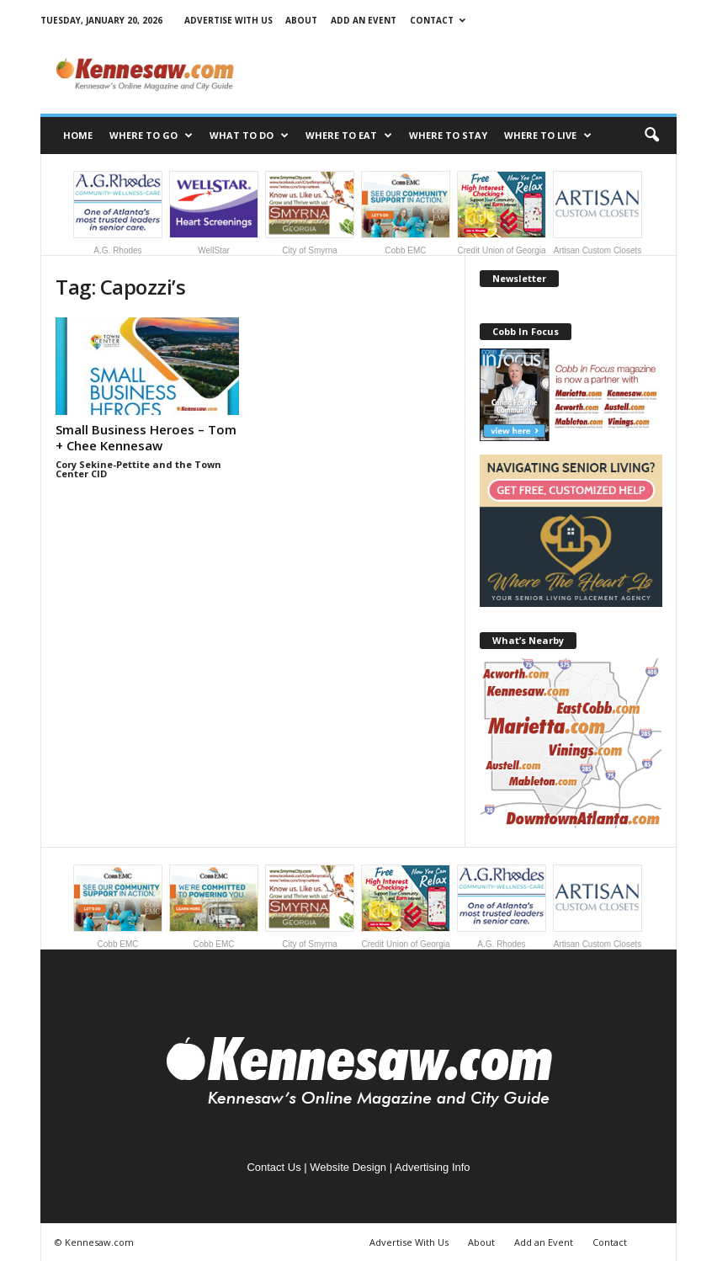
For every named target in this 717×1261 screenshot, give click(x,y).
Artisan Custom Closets (597, 213)
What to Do (249, 135)
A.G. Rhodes (117, 213)
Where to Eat (348, 135)
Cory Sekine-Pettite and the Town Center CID (138, 469)
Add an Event (363, 20)
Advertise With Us (228, 20)
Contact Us (273, 1167)
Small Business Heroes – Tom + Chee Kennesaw (146, 437)
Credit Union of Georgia (501, 213)
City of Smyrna (309, 213)
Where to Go (151, 135)
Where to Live (548, 135)
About (301, 20)
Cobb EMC (405, 213)
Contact (437, 20)
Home (78, 135)
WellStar (213, 213)
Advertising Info (432, 1167)
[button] (651, 135)
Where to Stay (448, 135)
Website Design (348, 1167)
